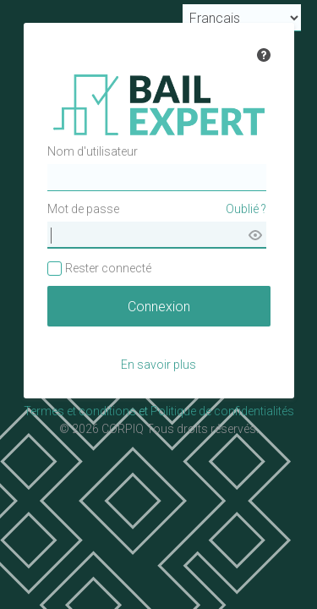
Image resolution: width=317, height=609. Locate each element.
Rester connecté (108, 268)
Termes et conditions (80, 411)
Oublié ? (246, 209)
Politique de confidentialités (222, 411)
